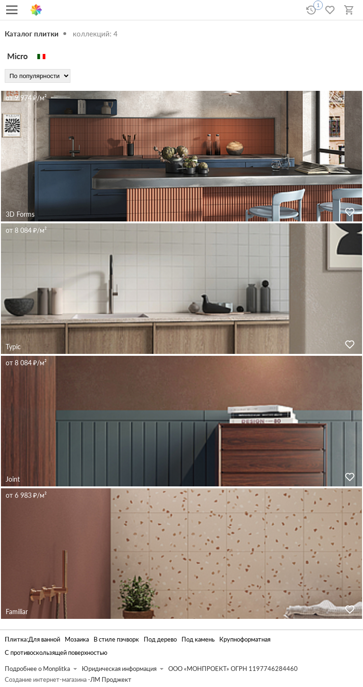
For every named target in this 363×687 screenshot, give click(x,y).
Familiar (17, 612)
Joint (13, 479)
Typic (13, 347)
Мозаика (77, 639)
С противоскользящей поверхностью (56, 652)
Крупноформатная (244, 639)
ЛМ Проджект (110, 679)
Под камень (198, 639)
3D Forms (20, 214)
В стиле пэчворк (116, 639)
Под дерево (160, 639)
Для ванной (44, 639)
